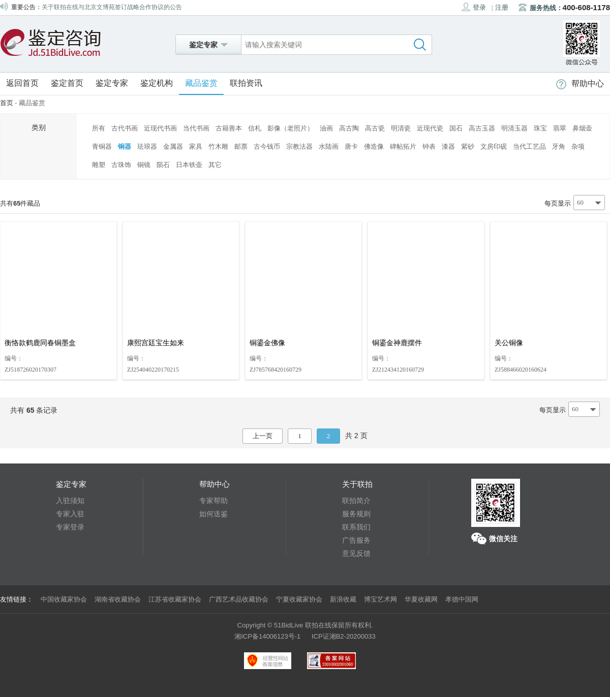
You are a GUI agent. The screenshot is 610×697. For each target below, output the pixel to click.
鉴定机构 (156, 83)
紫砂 (467, 146)
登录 (474, 7)
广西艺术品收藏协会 (238, 599)
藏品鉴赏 (201, 83)
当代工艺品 (529, 146)
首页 (6, 103)
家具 (195, 146)
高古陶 (349, 128)
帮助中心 (580, 83)
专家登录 (70, 527)
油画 (326, 128)
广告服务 (356, 540)
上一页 (262, 436)
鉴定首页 (67, 83)
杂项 (578, 146)
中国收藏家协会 (64, 599)
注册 (501, 7)
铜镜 (143, 165)
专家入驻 (70, 514)
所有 (98, 128)
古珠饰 (121, 165)
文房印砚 (493, 146)
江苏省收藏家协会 (174, 599)
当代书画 (196, 128)
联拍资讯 (246, 83)
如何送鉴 (213, 514)
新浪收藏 (343, 599)
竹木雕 (218, 146)
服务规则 (356, 514)
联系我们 (356, 527)
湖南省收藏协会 (118, 599)
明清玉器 (514, 128)
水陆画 (329, 146)
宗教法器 (299, 146)
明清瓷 (401, 128)
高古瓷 (375, 128)
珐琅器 (147, 146)
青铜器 (102, 146)
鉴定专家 (112, 83)
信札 (254, 128)
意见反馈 (356, 553)
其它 (215, 165)
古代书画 (124, 128)
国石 (456, 128)
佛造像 (374, 146)
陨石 (163, 165)
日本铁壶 (189, 165)
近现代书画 (160, 128)
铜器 (124, 146)
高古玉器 (482, 128)
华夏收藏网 (421, 599)
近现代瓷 (430, 128)
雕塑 (98, 165)
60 (580, 202)
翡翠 (559, 128)
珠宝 (540, 128)
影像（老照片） (290, 128)
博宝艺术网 (380, 599)
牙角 (558, 146)
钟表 (429, 146)
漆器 (448, 146)
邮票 (241, 146)
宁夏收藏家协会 (299, 599)
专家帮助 (213, 500)
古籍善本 (229, 128)
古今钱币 (267, 146)
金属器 (173, 146)
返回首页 (22, 83)
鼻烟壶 (582, 128)
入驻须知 (70, 500)
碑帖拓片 (403, 146)
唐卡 (351, 146)
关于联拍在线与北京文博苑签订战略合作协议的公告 (112, 7)
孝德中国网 (461, 599)
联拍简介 (356, 500)
